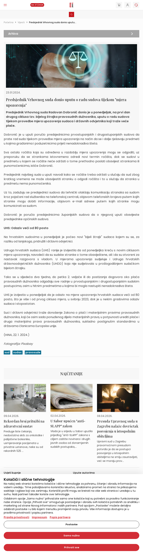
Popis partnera (60, 517)
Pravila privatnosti (16, 517)
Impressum (39, 517)
